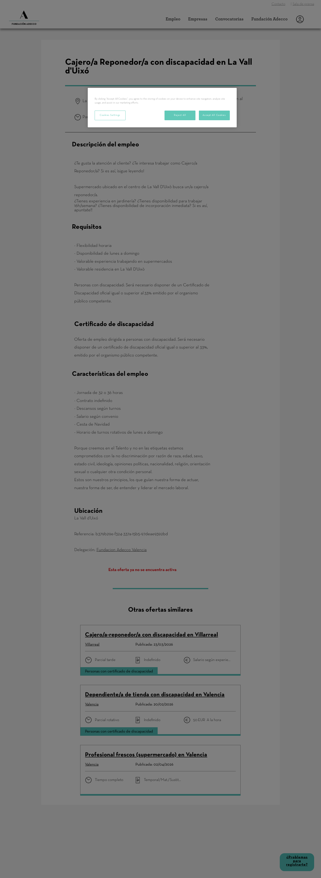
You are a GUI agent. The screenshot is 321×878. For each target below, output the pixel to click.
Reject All (180, 115)
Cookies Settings (110, 115)
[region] (162, 107)
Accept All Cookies (214, 115)
